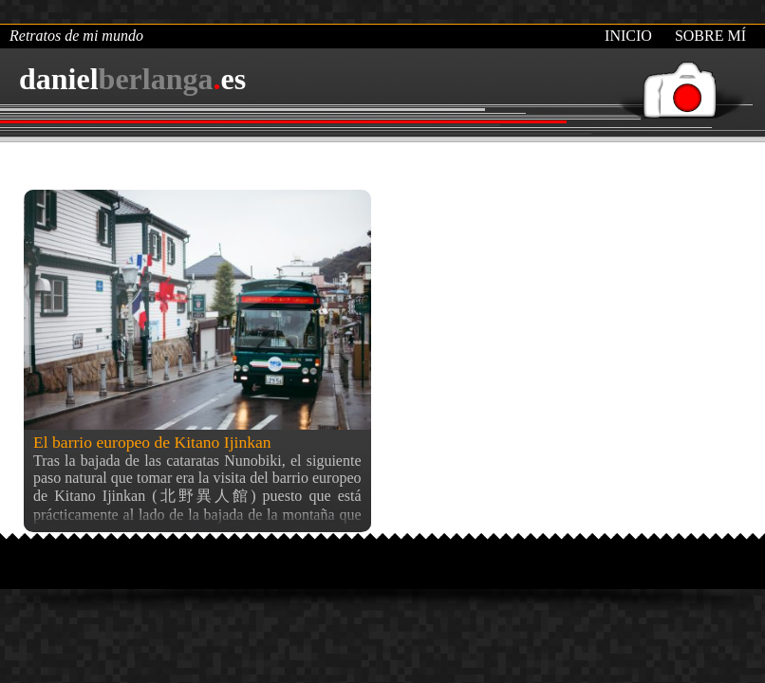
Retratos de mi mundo (76, 36)
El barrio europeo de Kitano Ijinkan (152, 442)
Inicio (628, 36)
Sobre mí (710, 36)
